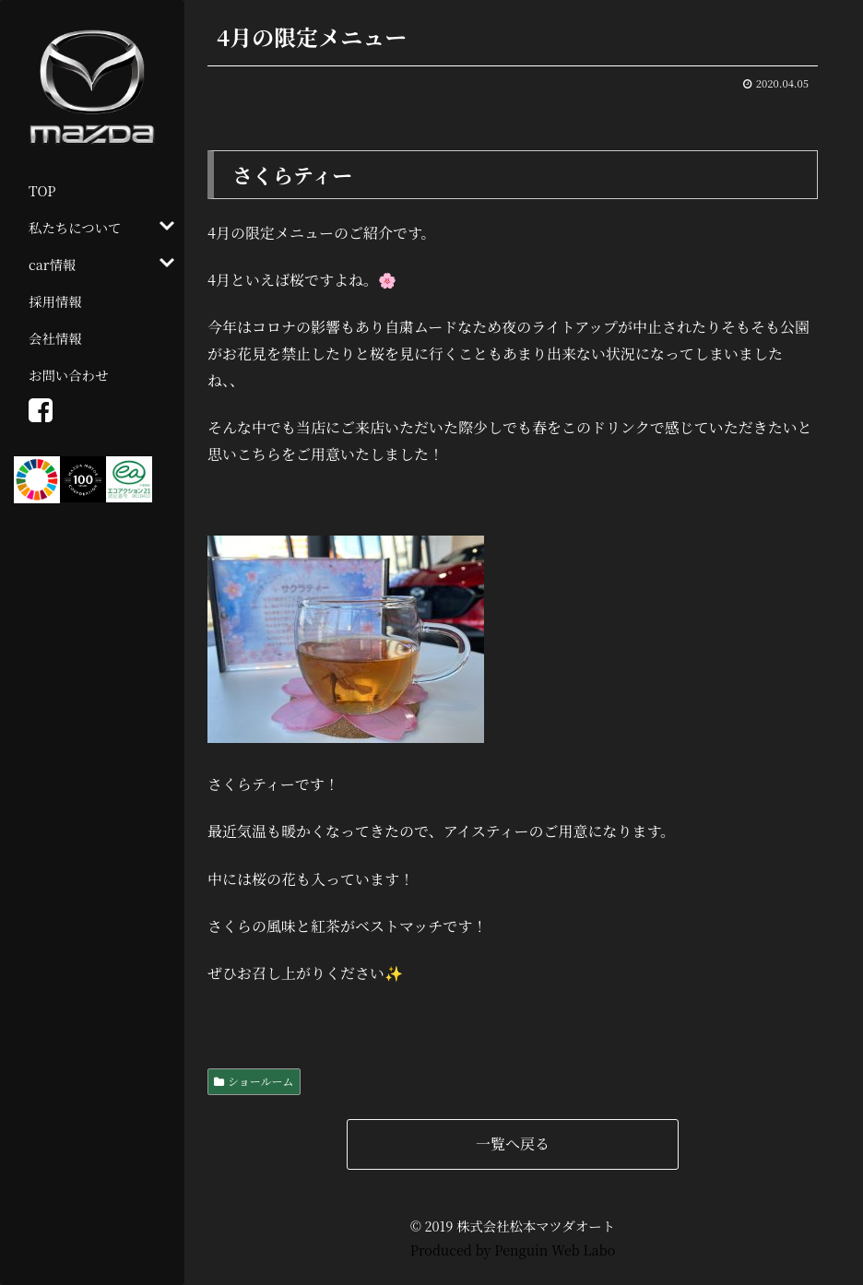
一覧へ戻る (513, 1143)
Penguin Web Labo (554, 1249)
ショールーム (261, 1081)
